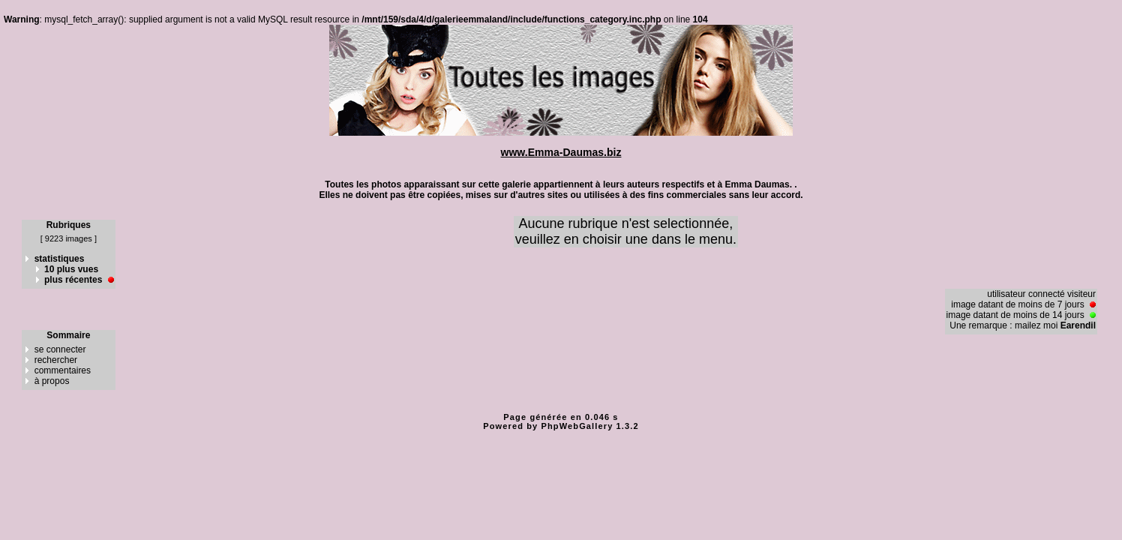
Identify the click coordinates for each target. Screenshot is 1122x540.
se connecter (60, 349)
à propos (52, 381)
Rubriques (68, 225)
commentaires (62, 370)
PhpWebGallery (578, 426)
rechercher (55, 360)
